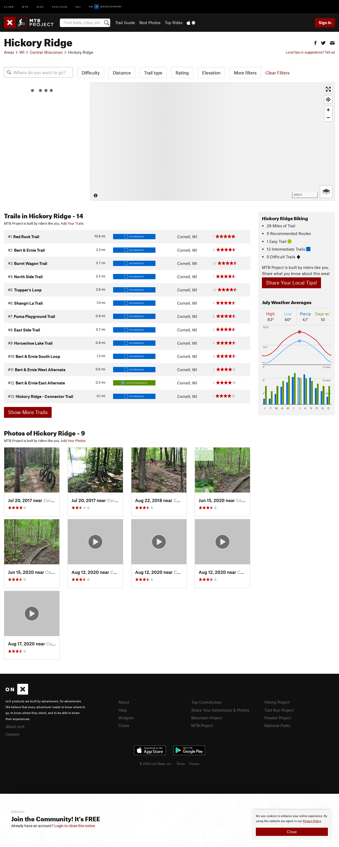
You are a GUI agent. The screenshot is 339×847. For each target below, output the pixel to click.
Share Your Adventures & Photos (220, 710)
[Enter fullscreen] (328, 89)
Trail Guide (125, 22)
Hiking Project (276, 702)
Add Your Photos (73, 440)
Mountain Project (206, 717)
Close (292, 831)
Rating (182, 72)
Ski (78, 6)
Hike (40, 6)
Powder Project (277, 717)
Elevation (211, 72)
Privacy (194, 763)
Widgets (125, 717)
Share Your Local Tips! (291, 283)
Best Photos (149, 22)
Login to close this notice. (75, 826)
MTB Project (202, 725)
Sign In (325, 22)
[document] (292, 825)
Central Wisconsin (46, 52)
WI (21, 52)
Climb (9, 6)
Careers (12, 734)
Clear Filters (277, 72)
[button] (315, 42)
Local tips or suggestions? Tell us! (310, 52)
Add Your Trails (72, 223)
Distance (122, 72)
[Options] (326, 192)
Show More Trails (28, 412)
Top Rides (173, 22)
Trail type (153, 72)
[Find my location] (328, 99)
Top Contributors (206, 702)
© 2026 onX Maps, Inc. (156, 763)
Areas (9, 52)
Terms (180, 763)
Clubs (123, 725)
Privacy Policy (312, 821)
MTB (25, 6)
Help (122, 710)
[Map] (212, 141)
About (123, 702)
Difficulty (91, 72)
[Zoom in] (328, 110)
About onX (15, 726)
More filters (245, 72)
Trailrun (60, 6)
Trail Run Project (279, 710)
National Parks (277, 725)
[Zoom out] (328, 117)
